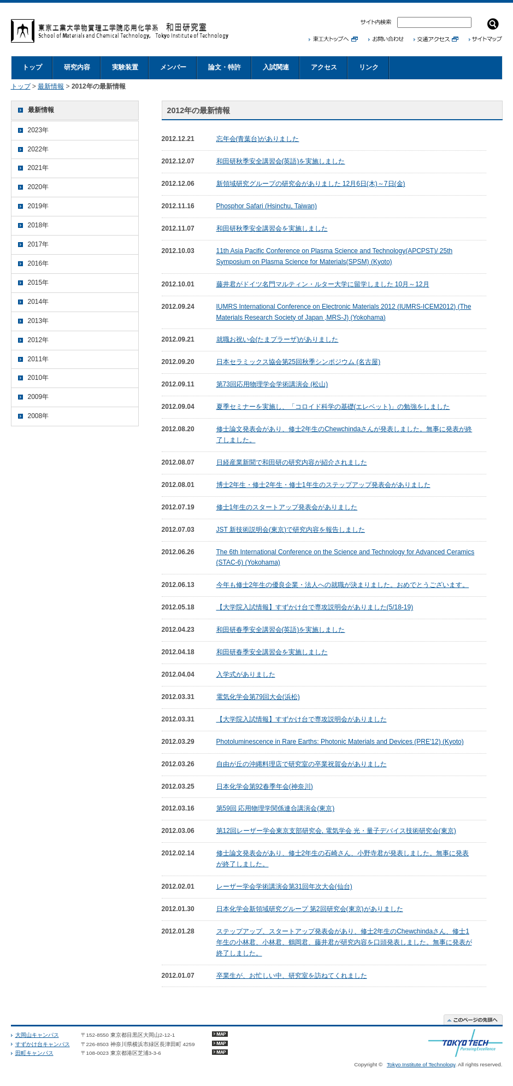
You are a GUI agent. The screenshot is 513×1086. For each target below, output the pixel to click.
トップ (32, 67)
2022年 (38, 149)
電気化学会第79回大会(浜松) (258, 697)
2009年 (38, 397)
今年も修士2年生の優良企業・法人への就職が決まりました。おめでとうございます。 (342, 585)
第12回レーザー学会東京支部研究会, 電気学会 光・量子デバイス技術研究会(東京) (336, 831)
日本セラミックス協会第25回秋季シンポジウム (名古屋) (298, 362)
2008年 (38, 416)
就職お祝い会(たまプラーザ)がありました (277, 339)
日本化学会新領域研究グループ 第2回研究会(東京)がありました (309, 909)
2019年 (38, 206)
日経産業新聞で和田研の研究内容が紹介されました (291, 462)
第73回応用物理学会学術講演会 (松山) (272, 384)
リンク (369, 67)
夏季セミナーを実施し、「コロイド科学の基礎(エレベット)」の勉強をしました (333, 406)
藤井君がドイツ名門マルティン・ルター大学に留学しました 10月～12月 (322, 284)
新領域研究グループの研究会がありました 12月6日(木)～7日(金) (310, 183)
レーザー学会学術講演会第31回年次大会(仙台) (284, 886)
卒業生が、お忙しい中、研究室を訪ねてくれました (291, 975)
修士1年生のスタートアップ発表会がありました (287, 507)
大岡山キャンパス (37, 1035)
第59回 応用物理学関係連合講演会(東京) (275, 808)
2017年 (38, 244)
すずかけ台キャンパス (42, 1044)
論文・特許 (224, 67)
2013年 (38, 321)
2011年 (38, 359)
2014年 (38, 302)
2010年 (38, 377)
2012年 (38, 340)
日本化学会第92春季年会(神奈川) (264, 786)
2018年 (38, 225)
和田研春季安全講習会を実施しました (272, 652)
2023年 (38, 130)
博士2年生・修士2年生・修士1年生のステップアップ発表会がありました (323, 485)
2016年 (38, 263)
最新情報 (51, 86)
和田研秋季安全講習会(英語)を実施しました (280, 161)
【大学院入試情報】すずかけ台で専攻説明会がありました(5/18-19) (315, 607)
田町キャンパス (34, 1053)
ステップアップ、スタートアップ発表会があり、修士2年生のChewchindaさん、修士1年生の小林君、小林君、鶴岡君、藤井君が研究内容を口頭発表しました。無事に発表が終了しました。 (344, 942)
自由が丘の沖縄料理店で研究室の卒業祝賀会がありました (301, 764)
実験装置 (125, 67)
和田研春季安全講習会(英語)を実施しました (280, 629)
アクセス (324, 67)
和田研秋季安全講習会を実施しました (272, 228)
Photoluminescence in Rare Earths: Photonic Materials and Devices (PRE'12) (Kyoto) (340, 741)
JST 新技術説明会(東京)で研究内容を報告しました (290, 529)
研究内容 (77, 67)
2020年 (38, 187)
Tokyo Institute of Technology (421, 1064)
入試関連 (276, 67)
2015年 (38, 282)
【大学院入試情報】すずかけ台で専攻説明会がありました (301, 719)
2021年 (38, 168)
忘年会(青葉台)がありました (257, 139)
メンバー (173, 67)
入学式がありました (245, 674)
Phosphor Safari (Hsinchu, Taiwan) (266, 206)
